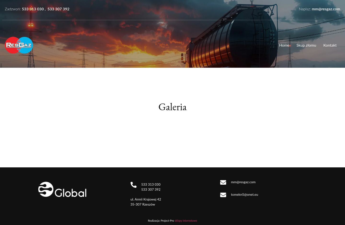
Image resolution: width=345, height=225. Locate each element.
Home (284, 45)
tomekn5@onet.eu (244, 194)
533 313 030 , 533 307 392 (45, 8)
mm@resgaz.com (326, 8)
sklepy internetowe (186, 220)
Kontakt (330, 45)
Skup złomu (306, 45)
